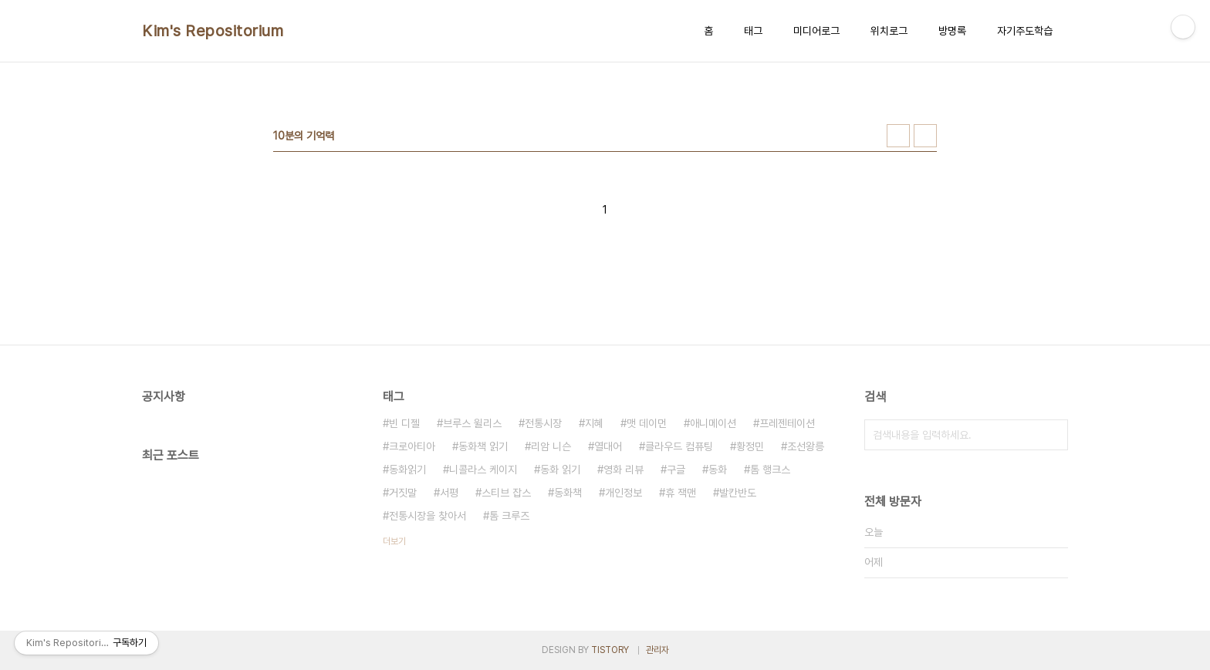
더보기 (394, 541)
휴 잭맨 (680, 493)
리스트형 (925, 135)
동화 (717, 469)
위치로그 (889, 31)
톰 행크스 (770, 469)
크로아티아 (412, 446)
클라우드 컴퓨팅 (679, 446)
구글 (676, 469)
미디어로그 (816, 31)
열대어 (608, 446)
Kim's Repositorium (212, 31)
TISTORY (610, 650)
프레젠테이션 (787, 423)
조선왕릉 (805, 446)
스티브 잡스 (506, 493)
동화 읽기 (560, 469)
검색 (1052, 434)
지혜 (594, 423)
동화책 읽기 (483, 446)
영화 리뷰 (623, 469)
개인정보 (623, 493)
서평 (449, 493)
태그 (753, 31)
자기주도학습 (1025, 31)
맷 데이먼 (647, 423)
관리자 (657, 650)
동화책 (568, 493)
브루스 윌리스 (472, 423)
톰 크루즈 (509, 516)
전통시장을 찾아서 (427, 516)
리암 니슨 (551, 446)
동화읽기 (407, 469)
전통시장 (543, 423)
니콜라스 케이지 (483, 469)
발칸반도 (737, 493)
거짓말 (403, 493)
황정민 (750, 446)
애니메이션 (713, 423)
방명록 (952, 31)
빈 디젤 (404, 423)
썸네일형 (898, 135)
